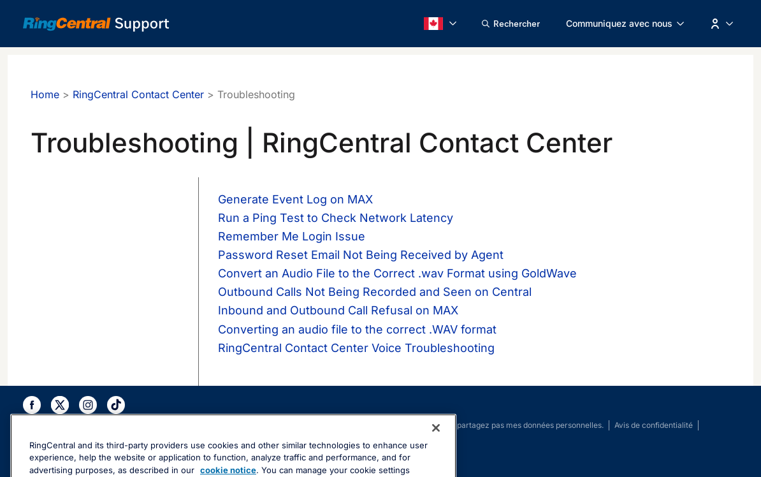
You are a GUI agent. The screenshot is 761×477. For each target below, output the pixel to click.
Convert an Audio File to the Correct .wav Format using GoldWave (397, 273)
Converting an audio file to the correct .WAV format (357, 329)
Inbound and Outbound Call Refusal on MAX (338, 310)
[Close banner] (436, 450)
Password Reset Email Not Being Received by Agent (361, 254)
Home (45, 94)
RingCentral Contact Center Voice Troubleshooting (356, 348)
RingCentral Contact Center (138, 94)
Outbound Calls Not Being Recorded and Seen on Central (375, 291)
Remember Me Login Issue (291, 236)
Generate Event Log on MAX (295, 199)
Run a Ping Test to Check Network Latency (335, 217)
